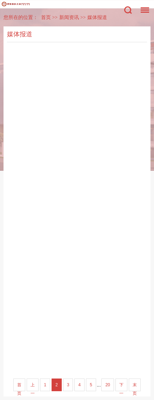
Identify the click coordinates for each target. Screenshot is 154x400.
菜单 (143, 6)
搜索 (128, 10)
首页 (46, 17)
